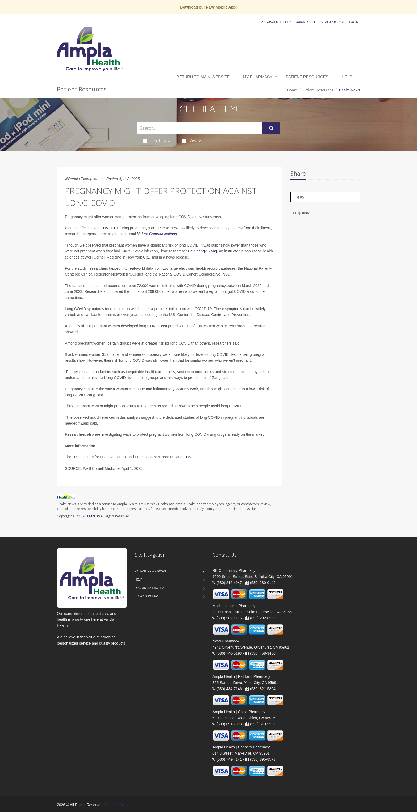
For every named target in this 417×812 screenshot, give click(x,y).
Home (292, 90)
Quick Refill (306, 21)
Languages (269, 21)
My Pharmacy (257, 76)
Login (353, 21)
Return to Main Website (203, 76)
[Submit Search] (271, 128)
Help (287, 21)
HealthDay (92, 516)
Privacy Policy (147, 595)
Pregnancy (301, 213)
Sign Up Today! (332, 21)
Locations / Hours (150, 587)
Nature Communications (157, 234)
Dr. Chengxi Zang (202, 251)
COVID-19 (109, 228)
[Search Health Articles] (199, 128)
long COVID (185, 457)
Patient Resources (307, 76)
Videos (192, 140)
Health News (158, 140)
